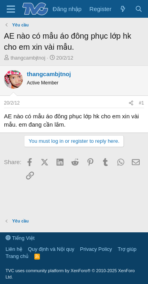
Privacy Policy (96, 249)
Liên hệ (14, 249)
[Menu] (11, 9)
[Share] (131, 103)
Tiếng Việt (20, 238)
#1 (141, 103)
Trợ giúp (127, 249)
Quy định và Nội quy (51, 249)
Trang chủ (17, 256)
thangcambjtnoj (28, 58)
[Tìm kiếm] (138, 9)
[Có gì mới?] (123, 9)
